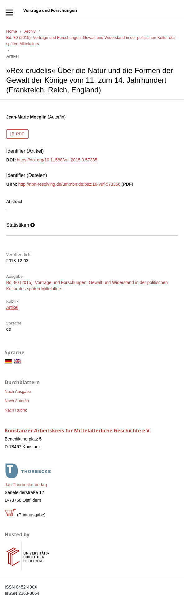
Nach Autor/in (17, 400)
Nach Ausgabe (18, 391)
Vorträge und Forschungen (50, 10)
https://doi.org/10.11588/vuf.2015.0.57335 (57, 159)
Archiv (30, 31)
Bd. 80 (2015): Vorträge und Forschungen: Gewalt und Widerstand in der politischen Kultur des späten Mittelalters (91, 40)
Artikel (12, 307)
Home (11, 31)
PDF (19, 134)
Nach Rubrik (16, 410)
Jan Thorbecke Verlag (26, 484)
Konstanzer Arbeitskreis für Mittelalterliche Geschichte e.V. (78, 430)
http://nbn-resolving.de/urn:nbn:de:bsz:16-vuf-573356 (69, 184)
